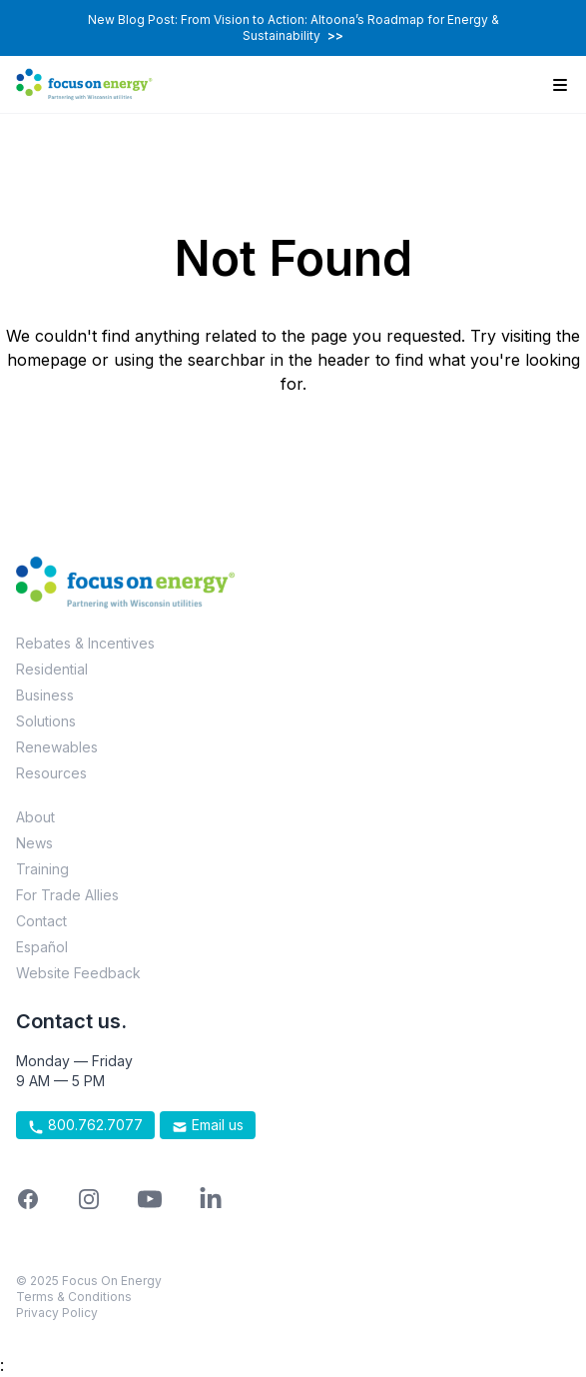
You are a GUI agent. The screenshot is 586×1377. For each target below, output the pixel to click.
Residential (52, 669)
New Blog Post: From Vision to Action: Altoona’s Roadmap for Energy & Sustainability (293, 27)
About (35, 816)
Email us (208, 1125)
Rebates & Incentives (85, 643)
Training (42, 868)
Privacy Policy (57, 1312)
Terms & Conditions (74, 1296)
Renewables (57, 746)
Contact (41, 920)
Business (45, 695)
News (34, 842)
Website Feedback (78, 972)
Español (42, 946)
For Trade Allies (67, 894)
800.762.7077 (85, 1125)
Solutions (46, 720)
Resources (51, 772)
